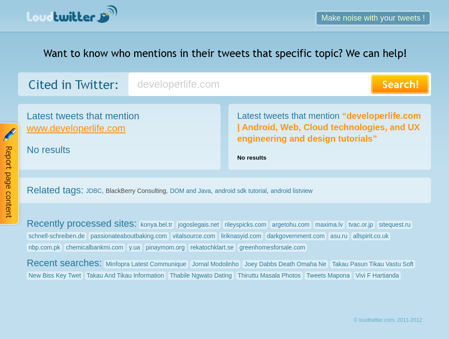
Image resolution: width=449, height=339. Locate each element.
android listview (292, 190)
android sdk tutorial (241, 190)
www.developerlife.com (76, 128)
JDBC (94, 190)
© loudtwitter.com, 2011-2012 (388, 320)
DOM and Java (190, 190)
